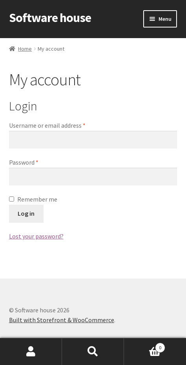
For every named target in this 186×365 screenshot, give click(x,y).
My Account (31, 351)
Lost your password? (36, 236)
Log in (26, 213)
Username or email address (47, 125)
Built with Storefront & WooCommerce (61, 320)
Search (93, 351)
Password (23, 162)
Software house (50, 18)
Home (25, 48)
